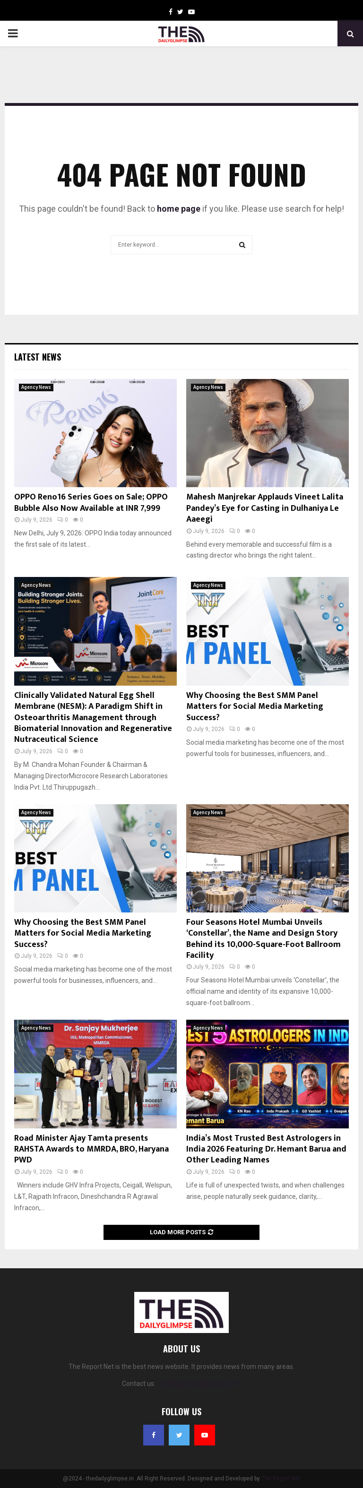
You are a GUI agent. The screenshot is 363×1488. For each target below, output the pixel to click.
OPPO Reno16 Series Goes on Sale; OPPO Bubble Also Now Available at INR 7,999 (91, 502)
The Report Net (280, 1478)
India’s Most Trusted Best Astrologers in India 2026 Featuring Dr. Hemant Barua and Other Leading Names (266, 1149)
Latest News (37, 357)
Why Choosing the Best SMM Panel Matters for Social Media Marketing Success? (254, 706)
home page (178, 209)
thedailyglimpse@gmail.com (199, 1383)
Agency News (36, 387)
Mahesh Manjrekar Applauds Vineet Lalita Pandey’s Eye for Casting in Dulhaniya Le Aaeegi (264, 508)
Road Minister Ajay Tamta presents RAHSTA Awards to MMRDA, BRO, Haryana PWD (91, 1149)
